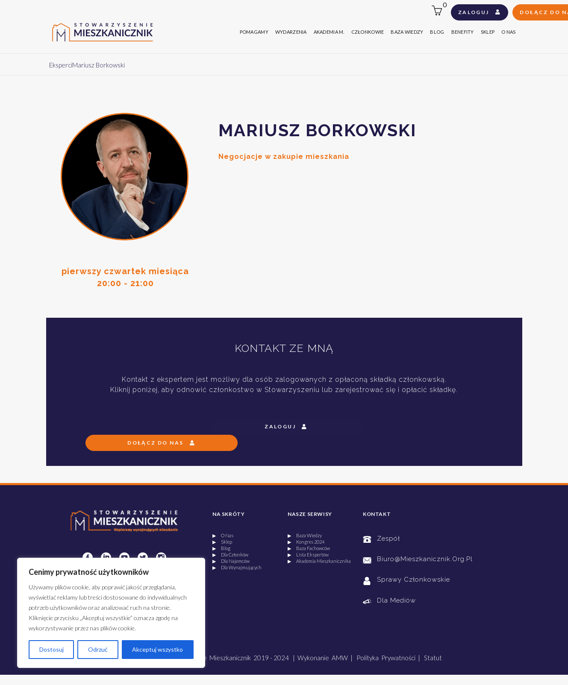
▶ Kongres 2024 (306, 541)
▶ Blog (221, 548)
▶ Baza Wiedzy (305, 535)
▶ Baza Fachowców (309, 548)
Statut (433, 658)
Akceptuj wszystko (157, 649)
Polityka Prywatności (385, 658)
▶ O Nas (222, 535)
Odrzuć (98, 649)
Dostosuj (51, 649)
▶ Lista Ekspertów (308, 554)
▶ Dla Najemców (231, 561)
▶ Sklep (222, 541)
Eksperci (60, 65)
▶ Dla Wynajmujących (237, 567)
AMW (340, 658)
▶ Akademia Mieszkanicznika (319, 561)
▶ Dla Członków (230, 554)
